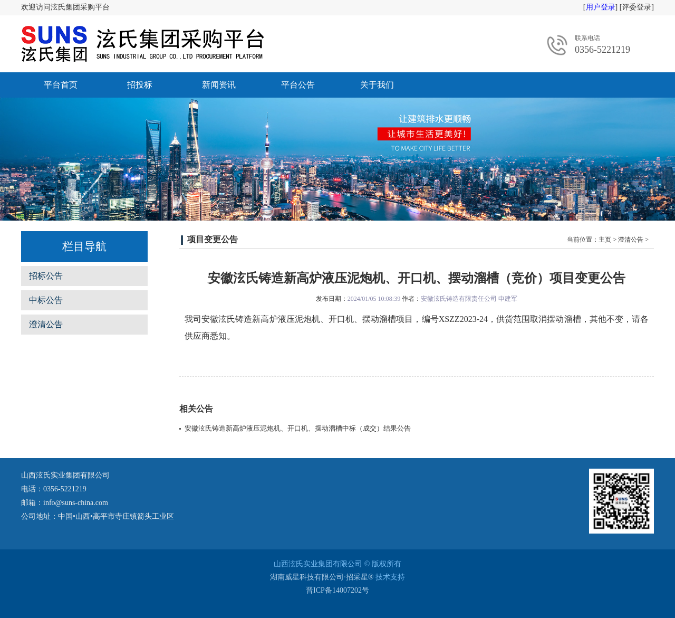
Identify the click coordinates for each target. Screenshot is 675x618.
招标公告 (46, 275)
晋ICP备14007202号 (337, 590)
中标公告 (46, 300)
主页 (605, 239)
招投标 (139, 84)
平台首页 (61, 84)
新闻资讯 (219, 84)
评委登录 (636, 7)
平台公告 (298, 84)
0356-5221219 (602, 49)
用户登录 (600, 7)
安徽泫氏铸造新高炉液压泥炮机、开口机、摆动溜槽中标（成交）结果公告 (298, 428)
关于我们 (377, 84)
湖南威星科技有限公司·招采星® (321, 577)
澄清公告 (46, 324)
